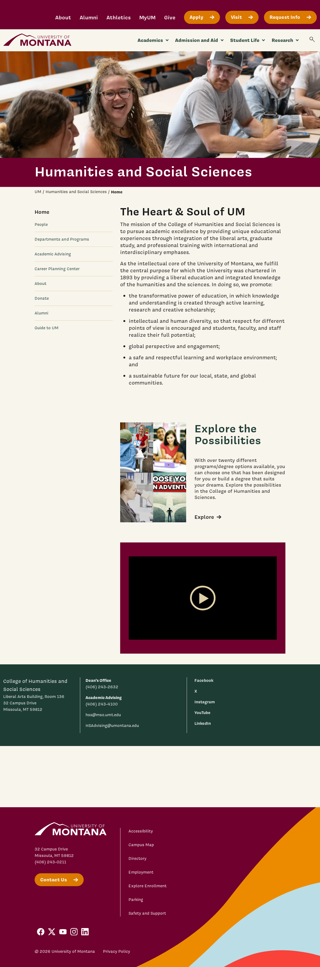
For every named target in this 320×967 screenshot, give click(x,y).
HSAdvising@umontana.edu (112, 725)
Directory (137, 858)
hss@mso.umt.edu (103, 715)
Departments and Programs (62, 239)
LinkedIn (202, 723)
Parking (135, 899)
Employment (140, 872)
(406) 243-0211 (50, 862)
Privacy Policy (116, 951)
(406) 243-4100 (102, 704)
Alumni (89, 17)
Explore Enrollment (147, 886)
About (63, 17)
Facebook (203, 680)
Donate (42, 298)
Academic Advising (53, 254)
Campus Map (141, 845)
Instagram (204, 702)
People (41, 224)
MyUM (147, 17)
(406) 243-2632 (102, 687)
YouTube (202, 712)
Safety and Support (147, 913)
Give (169, 17)
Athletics (118, 17)
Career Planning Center (57, 268)
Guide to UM (47, 328)
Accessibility (140, 831)
